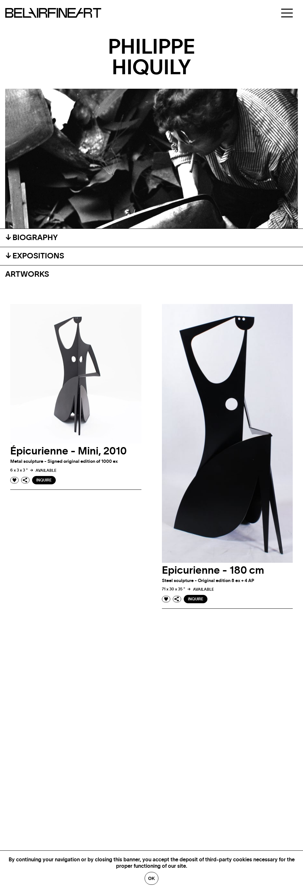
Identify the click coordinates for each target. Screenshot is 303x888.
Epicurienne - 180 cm (213, 570)
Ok (151, 878)
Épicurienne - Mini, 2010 (68, 451)
